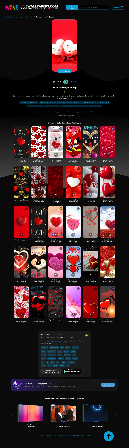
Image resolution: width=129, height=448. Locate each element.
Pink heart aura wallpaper (47, 102)
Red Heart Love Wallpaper (38, 241)
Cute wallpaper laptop (81, 106)
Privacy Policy (74, 435)
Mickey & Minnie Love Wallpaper (73, 161)
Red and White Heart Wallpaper (73, 201)
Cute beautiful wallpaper (52, 106)
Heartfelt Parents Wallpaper (90, 161)
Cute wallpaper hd (103, 102)
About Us (49, 435)
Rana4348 (70, 82)
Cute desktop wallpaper (35, 106)
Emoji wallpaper (26, 17)
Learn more (108, 385)
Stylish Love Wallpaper (56, 320)
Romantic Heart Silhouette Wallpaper (38, 321)
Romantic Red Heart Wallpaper (108, 161)
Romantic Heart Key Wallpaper (21, 281)
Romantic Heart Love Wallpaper (90, 201)
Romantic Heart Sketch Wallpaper (90, 241)
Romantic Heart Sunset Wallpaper (107, 321)
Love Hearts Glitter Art (21, 200)
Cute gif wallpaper (67, 106)
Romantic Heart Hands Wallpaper (38, 281)
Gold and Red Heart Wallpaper (108, 281)
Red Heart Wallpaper (21, 240)
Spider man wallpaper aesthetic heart (68, 102)
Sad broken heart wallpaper (28, 102)
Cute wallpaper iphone (89, 102)
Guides (87, 435)
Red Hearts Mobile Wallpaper (38, 161)
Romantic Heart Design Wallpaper (90, 281)
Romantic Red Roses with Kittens (38, 201)
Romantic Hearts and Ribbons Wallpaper (73, 321)
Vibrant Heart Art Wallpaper (73, 241)
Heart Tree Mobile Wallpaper (107, 241)
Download (64, 71)
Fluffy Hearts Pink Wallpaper (55, 281)
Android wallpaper (55, 341)
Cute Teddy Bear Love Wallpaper (56, 161)
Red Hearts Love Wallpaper (21, 161)
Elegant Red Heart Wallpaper (90, 321)
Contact (41, 435)
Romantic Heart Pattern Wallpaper (21, 321)
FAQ (82, 435)
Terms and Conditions (61, 435)
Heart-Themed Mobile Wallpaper (56, 241)
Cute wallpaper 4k (95, 106)
